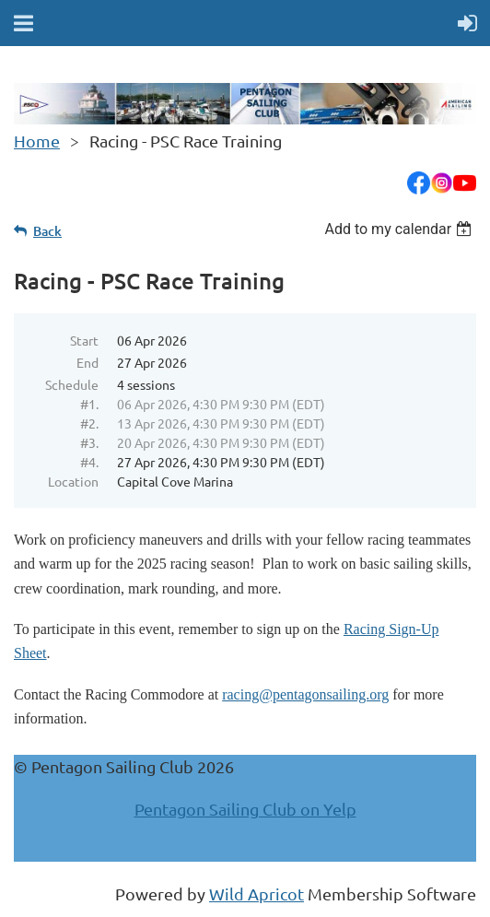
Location (73, 481)
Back (47, 231)
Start (84, 340)
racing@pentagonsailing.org (305, 694)
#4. (89, 461)
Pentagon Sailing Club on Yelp (245, 808)
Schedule (72, 384)
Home (37, 140)
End (87, 362)
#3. (89, 442)
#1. (89, 403)
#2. (89, 423)
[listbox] (400, 229)
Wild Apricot (256, 893)
